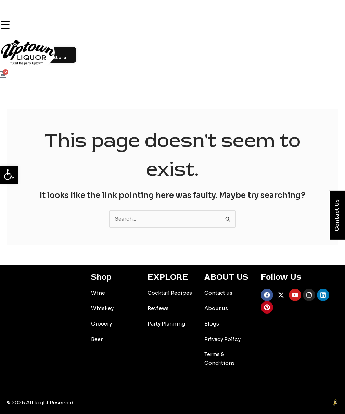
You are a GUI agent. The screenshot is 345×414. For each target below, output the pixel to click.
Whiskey (102, 308)
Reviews (158, 308)
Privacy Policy (222, 339)
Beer (97, 339)
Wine (98, 292)
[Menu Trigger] (5, 25)
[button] (9, 175)
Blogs (211, 323)
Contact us (218, 292)
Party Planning (166, 323)
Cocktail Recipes (170, 292)
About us (216, 308)
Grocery (101, 323)
